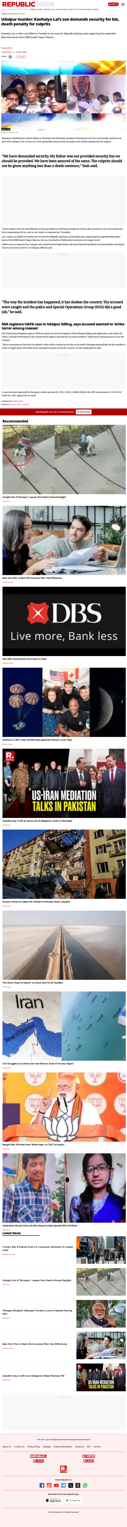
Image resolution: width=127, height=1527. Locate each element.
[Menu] (122, 4)
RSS (89, 1446)
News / (4, 9)
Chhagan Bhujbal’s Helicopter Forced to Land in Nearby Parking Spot (37, 1312)
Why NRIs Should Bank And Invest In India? (24, 659)
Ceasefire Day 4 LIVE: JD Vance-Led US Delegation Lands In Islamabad (37, 821)
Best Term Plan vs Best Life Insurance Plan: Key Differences (32, 578)
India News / (12, 9)
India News (6, 52)
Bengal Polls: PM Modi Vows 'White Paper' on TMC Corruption (33, 1144)
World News (6, 825)
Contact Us (19, 1446)
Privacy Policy (33, 1446)
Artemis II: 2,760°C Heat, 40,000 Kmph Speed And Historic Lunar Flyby (37, 740)
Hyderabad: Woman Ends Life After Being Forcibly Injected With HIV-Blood (39, 1225)
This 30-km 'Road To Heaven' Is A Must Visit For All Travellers (32, 982)
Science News (7, 744)
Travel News (6, 987)
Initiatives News (7, 582)
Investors (79, 1446)
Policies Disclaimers (63, 1446)
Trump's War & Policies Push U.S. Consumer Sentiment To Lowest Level (37, 1248)
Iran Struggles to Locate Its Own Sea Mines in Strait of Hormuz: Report (38, 1063)
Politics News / (23, 9)
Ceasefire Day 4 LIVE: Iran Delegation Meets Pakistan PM (33, 1376)
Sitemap (47, 1446)
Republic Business (8, 1254)
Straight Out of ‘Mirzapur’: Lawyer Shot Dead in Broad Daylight (34, 497)
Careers (97, 1446)
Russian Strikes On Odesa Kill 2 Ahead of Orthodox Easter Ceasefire (36, 901)
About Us (6, 1446)
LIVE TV (113, 4)
